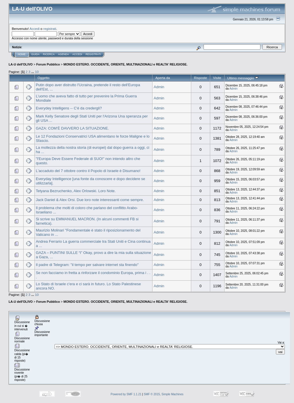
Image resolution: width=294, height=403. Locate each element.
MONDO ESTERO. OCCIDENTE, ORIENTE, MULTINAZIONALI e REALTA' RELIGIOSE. (125, 64)
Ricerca (49, 54)
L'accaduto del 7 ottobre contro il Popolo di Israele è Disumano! (88, 171)
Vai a (281, 342)
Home (22, 54)
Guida (35, 54)
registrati (49, 28)
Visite (217, 78)
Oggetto (44, 78)
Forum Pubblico (48, 64)
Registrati (93, 54)
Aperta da (162, 78)
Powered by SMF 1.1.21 (126, 394)
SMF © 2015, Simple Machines (163, 394)
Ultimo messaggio (242, 78)
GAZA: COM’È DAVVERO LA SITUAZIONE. (72, 128)
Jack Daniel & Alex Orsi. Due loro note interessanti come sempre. (90, 200)
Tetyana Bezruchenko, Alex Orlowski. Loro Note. (76, 191)
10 (37, 72)
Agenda (63, 54)
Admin (159, 87)
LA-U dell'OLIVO (21, 64)
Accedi (35, 28)
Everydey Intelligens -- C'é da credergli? (69, 108)
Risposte (200, 78)
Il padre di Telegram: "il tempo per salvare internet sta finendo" (87, 265)
